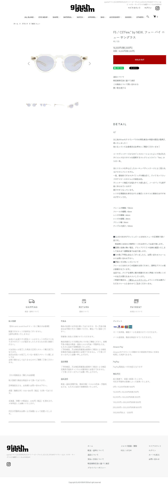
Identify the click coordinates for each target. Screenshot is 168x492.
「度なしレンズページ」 (138, 280)
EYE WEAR (43, 17)
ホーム (16, 24)
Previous (29, 63)
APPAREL (92, 17)
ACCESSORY (115, 17)
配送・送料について (96, 450)
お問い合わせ (154, 459)
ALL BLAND (28, 17)
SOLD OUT (139, 60)
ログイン (148, 7)
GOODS (128, 17)
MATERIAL (68, 17)
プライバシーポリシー (97, 467)
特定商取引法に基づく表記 (124, 80)
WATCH (80, 17)
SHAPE (55, 17)
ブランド (25, 24)
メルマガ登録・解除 (129, 446)
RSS (122, 450)
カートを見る (154, 454)
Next (89, 63)
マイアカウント (134, 7)
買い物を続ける (119, 88)
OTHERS (139, 17)
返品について (118, 77)
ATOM (128, 450)
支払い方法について (96, 459)
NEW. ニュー (36, 24)
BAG (102, 17)
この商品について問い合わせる (125, 84)
